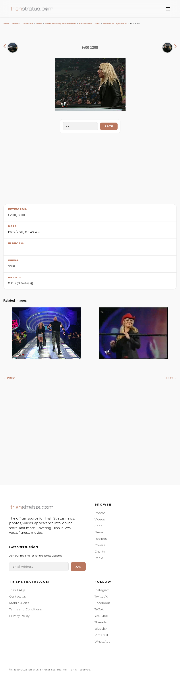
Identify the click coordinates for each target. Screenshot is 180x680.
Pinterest (101, 635)
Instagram (102, 590)
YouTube (101, 615)
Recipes (101, 538)
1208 (21, 215)
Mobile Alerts (19, 603)
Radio (99, 558)
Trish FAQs (17, 590)
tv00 (12, 215)
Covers (100, 545)
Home (7, 23)
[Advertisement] (90, 167)
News (99, 532)
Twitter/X (101, 596)
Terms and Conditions (25, 609)
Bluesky (100, 628)
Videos (100, 519)
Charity (100, 551)
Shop (99, 526)
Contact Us (17, 596)
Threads (100, 622)
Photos (16, 23)
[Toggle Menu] (168, 9)
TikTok (99, 609)
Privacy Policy (19, 615)
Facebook (102, 603)
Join (78, 566)
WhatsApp (102, 641)
